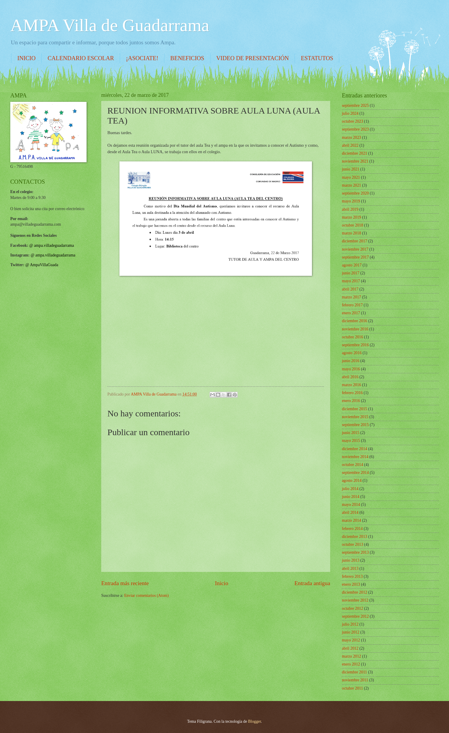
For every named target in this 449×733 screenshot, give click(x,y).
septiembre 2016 (355, 345)
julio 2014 (350, 489)
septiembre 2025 (355, 105)
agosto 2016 (352, 353)
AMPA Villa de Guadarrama (109, 25)
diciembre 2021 (354, 153)
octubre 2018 (352, 225)
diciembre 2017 (354, 241)
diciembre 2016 (354, 321)
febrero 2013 (352, 576)
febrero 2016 (352, 393)
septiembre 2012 (355, 616)
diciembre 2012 (354, 592)
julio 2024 (350, 113)
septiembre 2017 (355, 257)
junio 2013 (350, 560)
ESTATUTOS (317, 58)
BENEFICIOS (187, 58)
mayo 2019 (351, 201)
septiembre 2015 (355, 425)
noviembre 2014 (355, 457)
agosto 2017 (352, 265)
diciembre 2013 (354, 536)
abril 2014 (350, 512)
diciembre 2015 (354, 409)
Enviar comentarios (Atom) (146, 595)
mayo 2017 (351, 281)
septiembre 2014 (355, 472)
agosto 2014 (352, 480)
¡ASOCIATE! (142, 58)
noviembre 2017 (355, 249)
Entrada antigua (312, 583)
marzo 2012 (351, 656)
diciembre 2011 (354, 672)
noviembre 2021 (355, 161)
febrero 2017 (352, 305)
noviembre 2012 (355, 600)
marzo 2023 (351, 137)
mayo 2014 (351, 504)
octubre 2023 (352, 121)
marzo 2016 (351, 385)
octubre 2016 (352, 337)
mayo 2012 (351, 640)
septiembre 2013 (355, 552)
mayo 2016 (351, 369)
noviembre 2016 (355, 329)
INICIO (26, 58)
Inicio (221, 583)
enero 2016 (351, 400)
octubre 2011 (352, 688)
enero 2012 (351, 664)
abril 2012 (350, 648)
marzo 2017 (351, 297)
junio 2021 (350, 169)
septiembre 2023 (355, 129)
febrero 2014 (352, 528)
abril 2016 (350, 377)
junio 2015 (350, 432)
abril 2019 (350, 209)
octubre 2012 (352, 608)
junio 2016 (350, 361)
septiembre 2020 (355, 193)
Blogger (254, 721)
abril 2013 (350, 568)
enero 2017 (351, 313)
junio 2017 (350, 273)
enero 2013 (351, 584)
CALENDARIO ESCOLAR (81, 58)
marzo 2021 (351, 185)
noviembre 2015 (355, 417)
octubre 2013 (352, 544)
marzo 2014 (351, 520)
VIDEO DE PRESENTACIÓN (252, 58)
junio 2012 (350, 632)
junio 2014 (350, 496)
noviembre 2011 (355, 680)
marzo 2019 (351, 217)
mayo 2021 (351, 177)
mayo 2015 (351, 440)
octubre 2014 (352, 464)
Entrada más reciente (125, 583)
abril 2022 (350, 145)
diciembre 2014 (354, 449)
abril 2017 (350, 289)
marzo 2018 (351, 233)
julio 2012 (350, 624)
